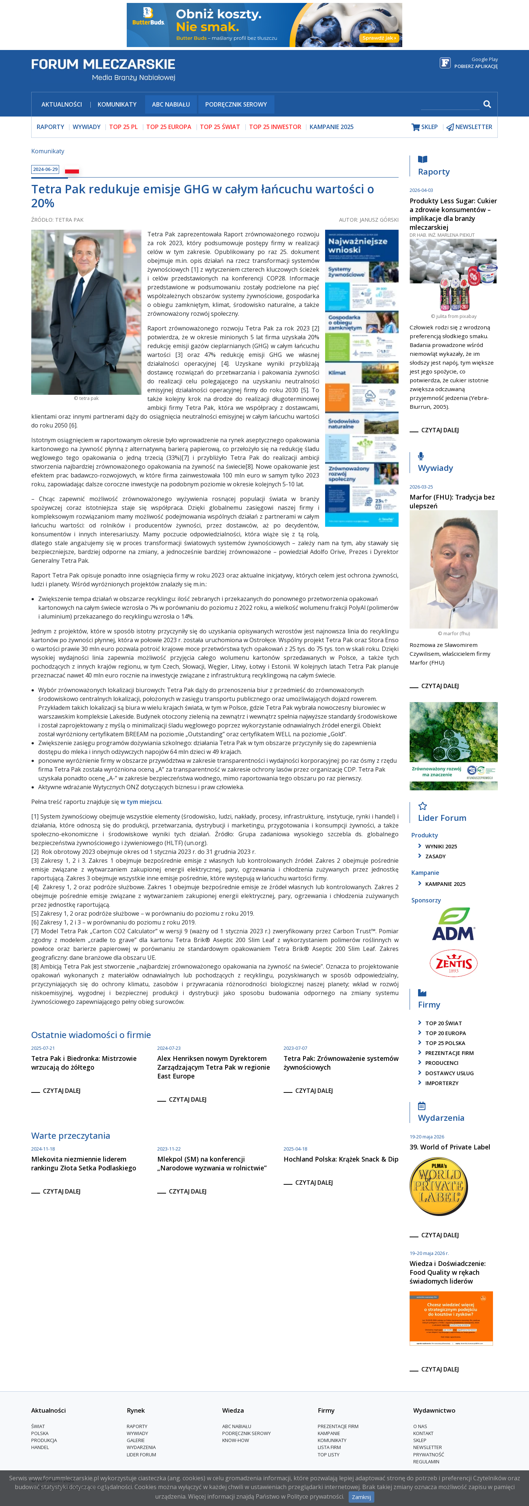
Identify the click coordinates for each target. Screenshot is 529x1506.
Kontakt (423, 1433)
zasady (430, 856)
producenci (436, 1062)
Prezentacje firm (444, 1052)
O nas (420, 1426)
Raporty (434, 167)
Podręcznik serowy (236, 104)
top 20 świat (438, 1023)
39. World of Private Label (450, 1146)
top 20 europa (440, 1033)
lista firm (329, 1447)
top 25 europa (168, 127)
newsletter (469, 127)
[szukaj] (450, 105)
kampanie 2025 (440, 883)
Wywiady (435, 464)
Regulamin (426, 1461)
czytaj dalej (61, 1091)
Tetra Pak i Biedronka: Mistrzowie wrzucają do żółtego (84, 1063)
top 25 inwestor (275, 127)
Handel (40, 1447)
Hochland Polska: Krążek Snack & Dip (341, 1159)
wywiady (87, 127)
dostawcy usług (444, 1073)
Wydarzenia (441, 1114)
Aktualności (62, 104)
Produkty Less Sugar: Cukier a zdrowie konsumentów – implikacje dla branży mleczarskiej (453, 214)
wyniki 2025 (436, 846)
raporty (50, 127)
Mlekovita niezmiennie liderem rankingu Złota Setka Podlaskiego (84, 1163)
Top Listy (328, 1454)
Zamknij (361, 1497)
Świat (38, 1426)
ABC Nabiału (171, 104)
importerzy (436, 1083)
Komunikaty (117, 104)
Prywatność (428, 1454)
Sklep (420, 1440)
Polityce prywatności (315, 1496)
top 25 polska (440, 1043)
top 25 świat (220, 127)
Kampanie (329, 1433)
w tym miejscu (140, 802)
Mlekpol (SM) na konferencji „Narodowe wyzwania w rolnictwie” (212, 1163)
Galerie (136, 1440)
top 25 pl (123, 127)
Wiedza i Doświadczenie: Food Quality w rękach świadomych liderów (448, 1272)
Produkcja (44, 1440)
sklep (424, 127)
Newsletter (427, 1447)
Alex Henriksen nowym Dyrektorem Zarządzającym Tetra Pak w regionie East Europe (213, 1067)
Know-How (235, 1440)
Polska (39, 1433)
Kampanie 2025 (332, 127)
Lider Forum (442, 814)
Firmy (429, 1000)
